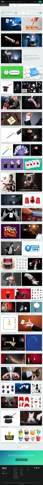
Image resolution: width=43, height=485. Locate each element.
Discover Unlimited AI (21, 459)
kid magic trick (34, 7)
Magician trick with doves (29, 365)
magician (3, 7)
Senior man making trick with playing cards (22, 192)
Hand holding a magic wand (5, 142)
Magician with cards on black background (7, 47)
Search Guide (15, 472)
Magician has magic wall (4, 426)
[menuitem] (6, 2)
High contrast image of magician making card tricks (21, 156)
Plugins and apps (15, 476)
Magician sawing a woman (5, 270)
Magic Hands (24, 286)
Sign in (40, 1)
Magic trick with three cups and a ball (28, 206)
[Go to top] (42, 448)
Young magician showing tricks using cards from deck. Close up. (31, 110)
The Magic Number (4, 222)
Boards (36, 1)
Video (6, 1)
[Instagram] (39, 468)
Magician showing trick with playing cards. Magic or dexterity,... (30, 239)
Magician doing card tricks (5, 256)
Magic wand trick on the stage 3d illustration (21, 394)
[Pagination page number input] (16, 447)
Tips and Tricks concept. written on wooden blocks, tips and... (31, 31)
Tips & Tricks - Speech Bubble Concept (6, 79)
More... (25, 1)
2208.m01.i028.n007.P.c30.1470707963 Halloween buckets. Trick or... (28, 442)
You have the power (4, 286)
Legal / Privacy (15, 478)
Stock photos (15, 473)
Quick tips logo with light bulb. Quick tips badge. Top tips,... (31, 256)
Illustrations (13, 1)
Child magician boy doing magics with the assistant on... (9, 110)
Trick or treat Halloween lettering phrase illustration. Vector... (10, 239)
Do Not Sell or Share (21, 483)
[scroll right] (41, 8)
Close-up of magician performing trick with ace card (26, 332)
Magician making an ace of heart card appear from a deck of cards (10, 192)
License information (16, 477)
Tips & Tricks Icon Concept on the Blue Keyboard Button (32, 79)
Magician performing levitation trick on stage (7, 351)
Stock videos (15, 474)
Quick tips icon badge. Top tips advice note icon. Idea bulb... (9, 332)
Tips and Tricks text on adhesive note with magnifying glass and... (10, 126)
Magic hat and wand (4, 94)
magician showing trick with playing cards (22, 313)
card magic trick (27, 7)
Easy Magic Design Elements (26, 93)
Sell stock (21, 473)
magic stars (27, 351)
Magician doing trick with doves (32, 270)
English (5, 471)
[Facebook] (35, 468)
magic (14, 7)
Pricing (32, 1)
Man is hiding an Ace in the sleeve (26, 126)
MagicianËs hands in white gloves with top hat (20, 94)
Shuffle (2, 381)
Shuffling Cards (24, 142)
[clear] (36, 5)
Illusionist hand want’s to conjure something (7, 206)
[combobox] (12, 5)
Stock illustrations (15, 475)
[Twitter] (37, 468)
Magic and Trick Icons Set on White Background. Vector (24, 270)
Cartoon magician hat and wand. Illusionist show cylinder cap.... (10, 394)
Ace (22, 381)
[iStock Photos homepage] (3, 2)
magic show (9, 7)
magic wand (20, 7)
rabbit (21, 426)
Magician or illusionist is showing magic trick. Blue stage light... (31, 47)
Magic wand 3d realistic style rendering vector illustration (9, 156)
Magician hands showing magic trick (6, 31)
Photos (10, 1)
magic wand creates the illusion (5, 364)
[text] (25, 5)
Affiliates (21, 472)
